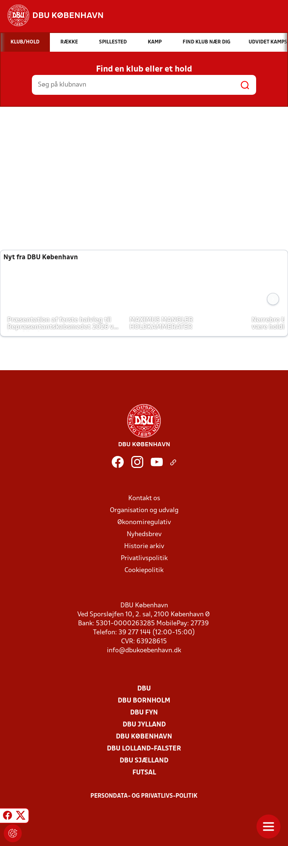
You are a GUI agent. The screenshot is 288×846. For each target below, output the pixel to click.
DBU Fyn (144, 713)
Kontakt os (144, 498)
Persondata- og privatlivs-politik (144, 796)
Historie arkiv (144, 546)
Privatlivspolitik (144, 558)
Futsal (144, 773)
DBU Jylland (144, 725)
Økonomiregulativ (144, 522)
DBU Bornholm (144, 701)
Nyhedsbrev (144, 534)
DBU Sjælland (144, 761)
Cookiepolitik (144, 570)
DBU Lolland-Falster (144, 749)
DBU (144, 689)
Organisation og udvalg (144, 510)
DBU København (144, 737)
